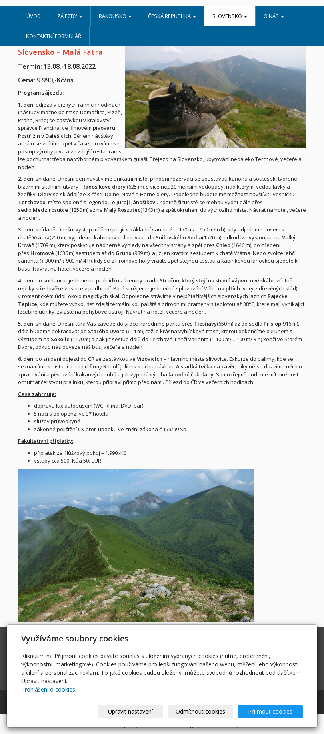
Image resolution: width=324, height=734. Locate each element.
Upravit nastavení (141, 711)
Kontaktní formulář (53, 36)
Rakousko (115, 16)
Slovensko (229, 16)
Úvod (33, 16)
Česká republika (172, 16)
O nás (274, 16)
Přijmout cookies (272, 711)
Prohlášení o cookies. (48, 689)
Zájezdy (69, 16)
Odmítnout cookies (207, 711)
